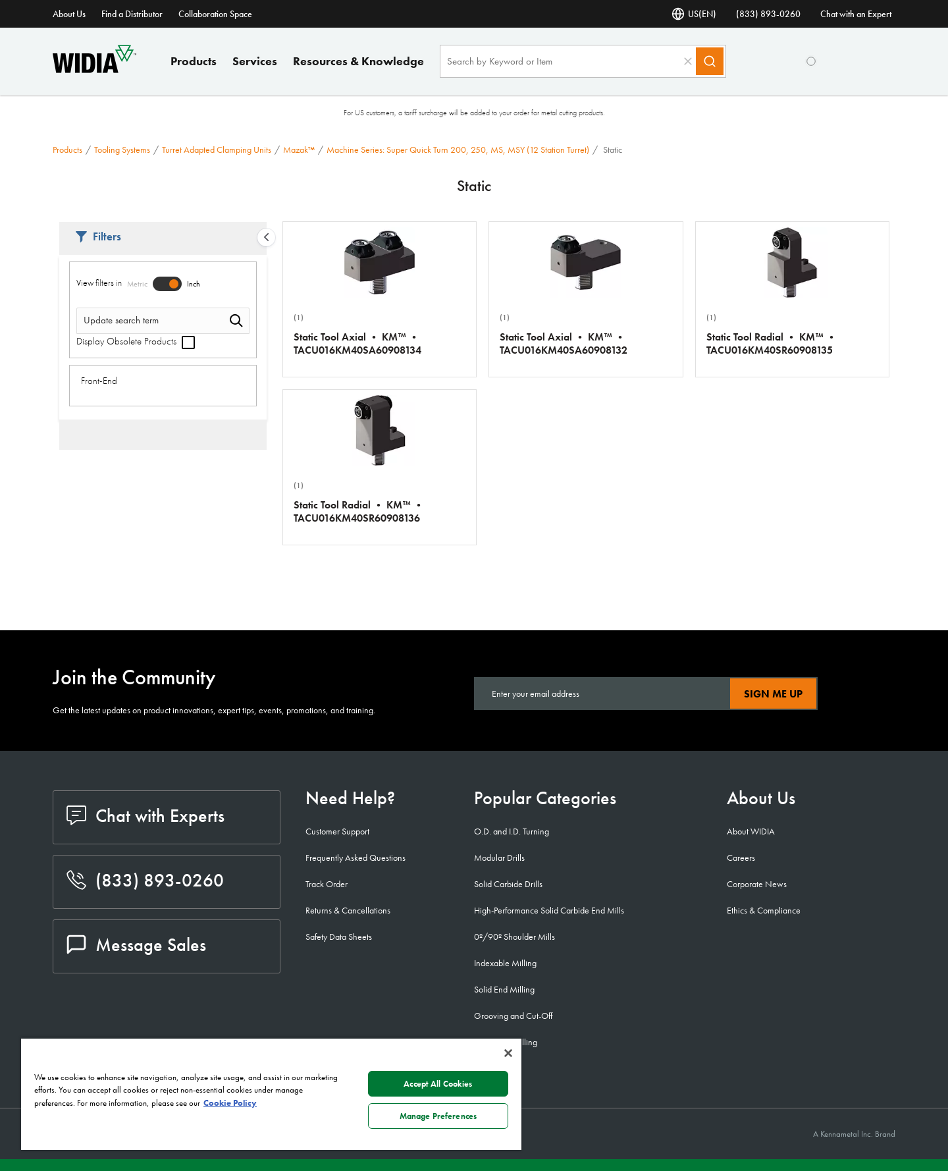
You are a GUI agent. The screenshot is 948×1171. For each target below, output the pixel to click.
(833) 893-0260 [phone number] (768, 14)
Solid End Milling (504, 989)
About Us (69, 14)
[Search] (710, 61)
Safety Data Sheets (338, 936)
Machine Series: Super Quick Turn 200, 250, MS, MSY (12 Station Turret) (458, 149)
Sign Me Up (773, 694)
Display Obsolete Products (135, 341)
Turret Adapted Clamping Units (216, 149)
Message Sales (136, 944)
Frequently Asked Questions (355, 857)
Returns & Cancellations (347, 910)
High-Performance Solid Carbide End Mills (549, 910)
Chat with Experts (145, 815)
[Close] (508, 1053)
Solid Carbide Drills (508, 884)
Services (254, 60)
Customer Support (337, 831)
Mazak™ (299, 149)
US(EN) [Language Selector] (694, 13)
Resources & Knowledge (358, 60)
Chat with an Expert (855, 14)
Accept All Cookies (438, 1083)
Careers (741, 857)
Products (194, 60)
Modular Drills (499, 857)
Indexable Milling (505, 963)
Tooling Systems (122, 149)
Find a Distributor (132, 14)
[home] (94, 69)
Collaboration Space (215, 14)
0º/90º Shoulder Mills (514, 936)
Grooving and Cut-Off (513, 1015)
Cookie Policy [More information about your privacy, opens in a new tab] (230, 1102)
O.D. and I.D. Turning (511, 831)
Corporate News (757, 884)
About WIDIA (751, 831)
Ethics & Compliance (764, 910)
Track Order (326, 884)
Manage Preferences (438, 1116)
